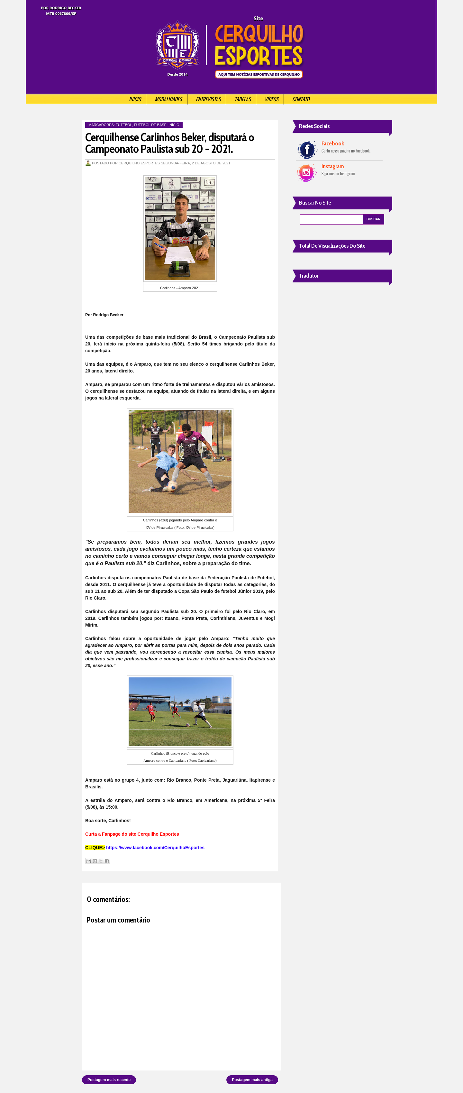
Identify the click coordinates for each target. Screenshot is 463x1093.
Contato (301, 99)
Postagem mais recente (109, 1080)
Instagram (333, 166)
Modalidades (168, 99)
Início (135, 99)
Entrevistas (208, 99)
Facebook (333, 143)
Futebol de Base (150, 125)
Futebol (124, 125)
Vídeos (271, 99)
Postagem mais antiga (252, 1080)
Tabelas (242, 99)
